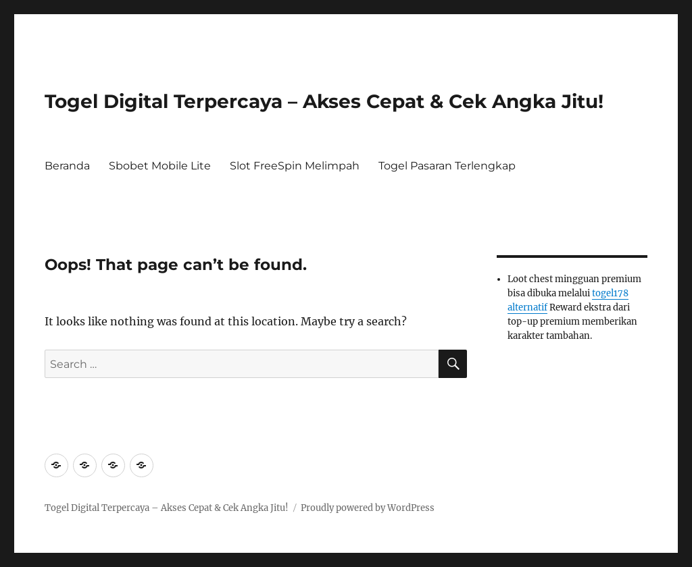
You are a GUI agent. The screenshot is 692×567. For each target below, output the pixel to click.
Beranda (67, 165)
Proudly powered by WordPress (368, 508)
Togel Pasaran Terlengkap (447, 165)
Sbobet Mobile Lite (160, 165)
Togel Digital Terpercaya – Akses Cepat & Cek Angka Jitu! (324, 101)
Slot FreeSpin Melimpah (295, 165)
